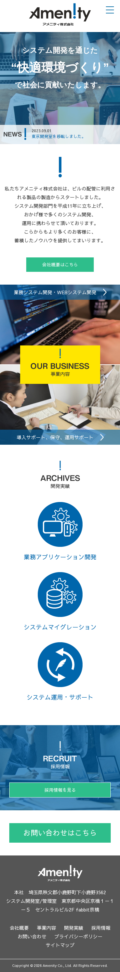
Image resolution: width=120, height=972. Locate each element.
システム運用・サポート (60, 671)
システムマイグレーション (60, 601)
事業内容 (46, 927)
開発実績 (73, 927)
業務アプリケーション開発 (60, 531)
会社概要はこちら (60, 264)
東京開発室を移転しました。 (59, 137)
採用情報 (100, 927)
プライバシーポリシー (78, 936)
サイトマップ (60, 945)
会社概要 (19, 927)
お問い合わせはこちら (60, 833)
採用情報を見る (60, 790)
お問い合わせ (32, 936)
